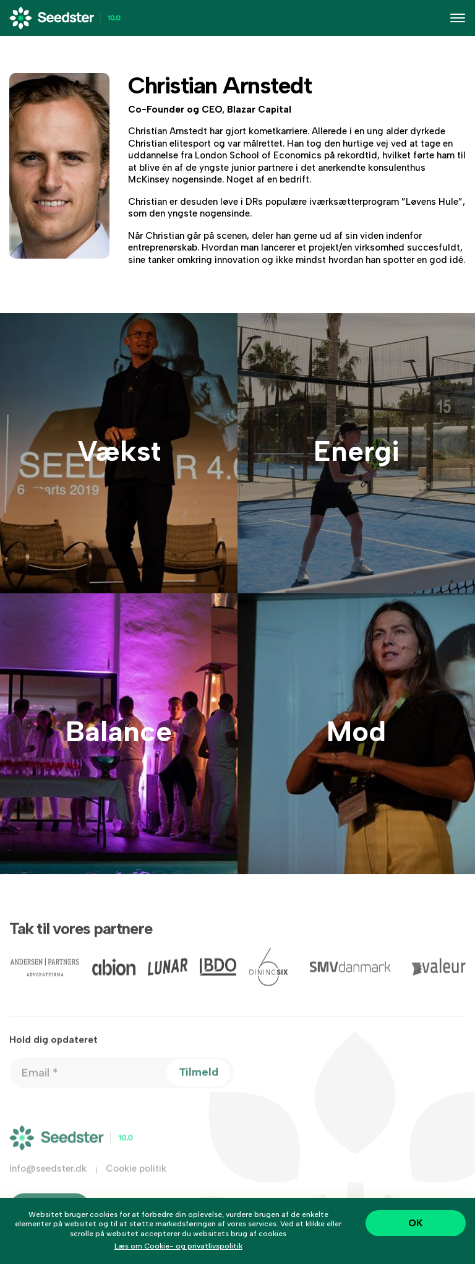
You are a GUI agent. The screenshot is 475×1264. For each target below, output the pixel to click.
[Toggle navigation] (458, 18)
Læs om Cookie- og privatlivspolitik (178, 1246)
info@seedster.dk (48, 1177)
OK (415, 1223)
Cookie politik (136, 1177)
